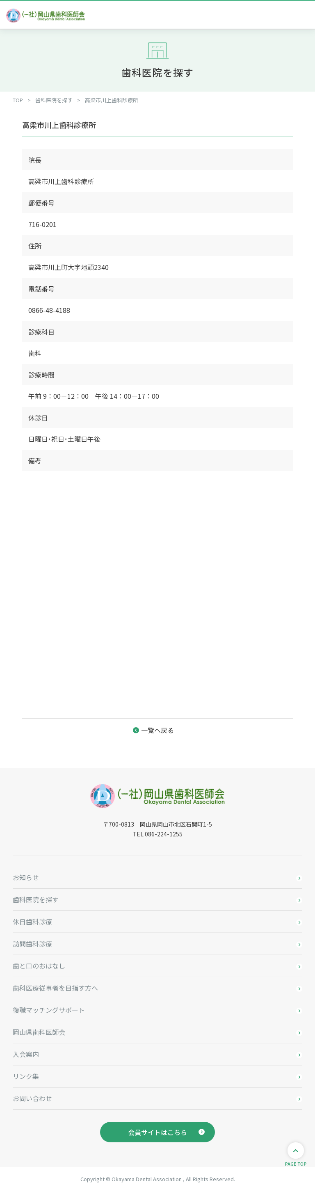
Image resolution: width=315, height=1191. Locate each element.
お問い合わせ (32, 1098)
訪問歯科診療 (32, 943)
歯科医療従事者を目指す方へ (55, 988)
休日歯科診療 (32, 921)
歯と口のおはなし (39, 966)
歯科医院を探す (36, 899)
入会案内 (26, 1054)
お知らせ (26, 877)
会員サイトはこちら (157, 1132)
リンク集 (26, 1076)
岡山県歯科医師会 (39, 1032)
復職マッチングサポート (49, 1010)
